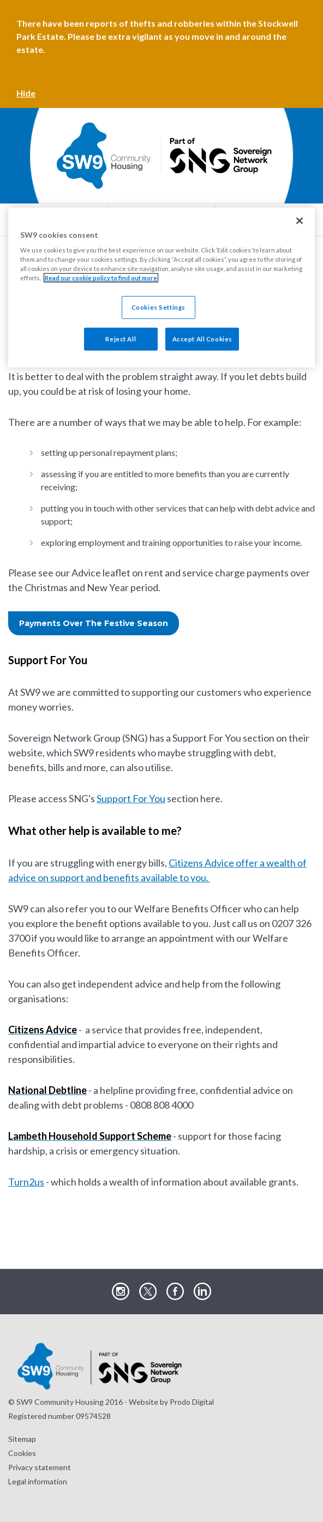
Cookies (22, 1453)
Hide (25, 93)
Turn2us (26, 1182)
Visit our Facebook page (175, 1292)
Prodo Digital (192, 1401)
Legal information (37, 1481)
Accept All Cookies (202, 338)
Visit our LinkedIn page (202, 1292)
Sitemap (22, 1438)
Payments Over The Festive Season (93, 623)
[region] (161, 287)
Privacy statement (39, 1467)
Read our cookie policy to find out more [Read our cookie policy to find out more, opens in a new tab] (101, 277)
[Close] (300, 220)
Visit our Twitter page (148, 1292)
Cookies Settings (158, 307)
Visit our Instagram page (120, 1292)
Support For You (131, 798)
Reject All (120, 338)
